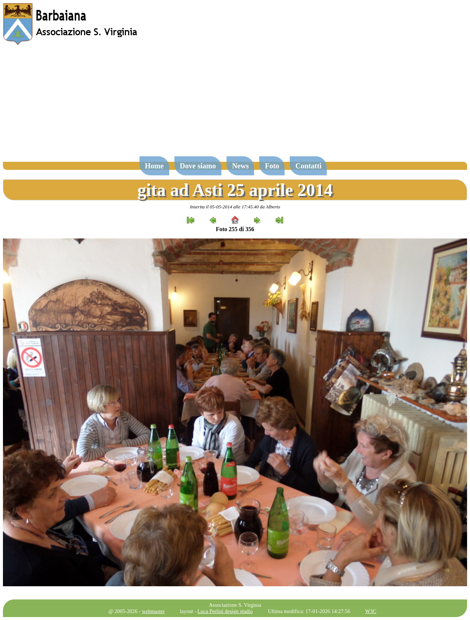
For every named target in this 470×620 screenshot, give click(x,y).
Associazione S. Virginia (235, 605)
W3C (370, 611)
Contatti (308, 166)
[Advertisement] (235, 104)
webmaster (153, 611)
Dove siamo (198, 166)
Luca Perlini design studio (225, 611)
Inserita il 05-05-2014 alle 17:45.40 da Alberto (235, 206)
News (240, 166)
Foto (272, 166)
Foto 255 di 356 (235, 229)
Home (154, 166)
